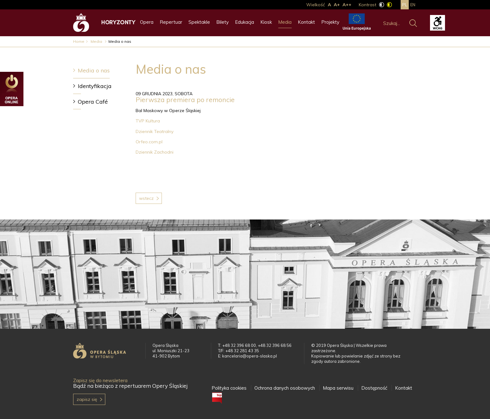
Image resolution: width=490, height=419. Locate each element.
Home (78, 41)
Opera (146, 22)
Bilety (222, 22)
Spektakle (199, 22)
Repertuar (171, 22)
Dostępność (374, 388)
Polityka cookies (229, 388)
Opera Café (93, 101)
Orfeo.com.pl (150, 142)
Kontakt (306, 22)
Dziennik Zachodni (155, 152)
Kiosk (266, 22)
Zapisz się (87, 399)
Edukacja (244, 22)
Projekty (330, 22)
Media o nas (94, 70)
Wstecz (146, 198)
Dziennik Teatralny (155, 131)
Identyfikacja (95, 86)
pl (404, 4)
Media (285, 22)
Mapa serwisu (338, 388)
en (412, 4)
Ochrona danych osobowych (284, 388)
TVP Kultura (148, 121)
